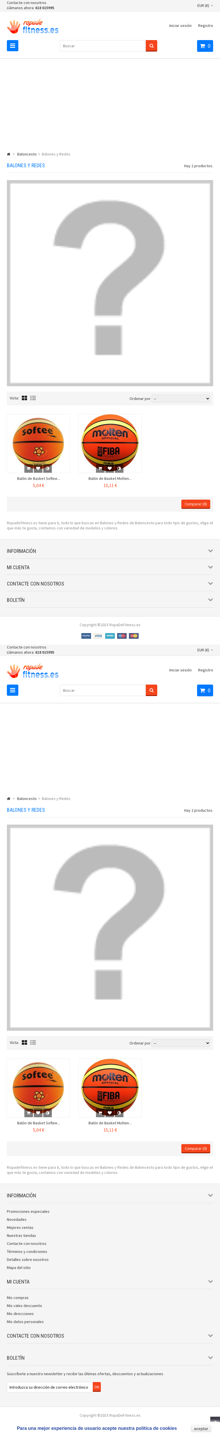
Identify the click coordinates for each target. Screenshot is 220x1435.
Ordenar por (140, 398)
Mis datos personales (25, 1321)
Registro (205, 25)
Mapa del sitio (19, 1267)
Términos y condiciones (27, 1251)
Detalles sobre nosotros (28, 1259)
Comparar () (196, 503)
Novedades (17, 1219)
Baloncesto (27, 154)
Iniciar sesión (180, 25)
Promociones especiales (28, 1211)
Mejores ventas (20, 1227)
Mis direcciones (20, 1313)
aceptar (201, 1428)
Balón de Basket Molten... (110, 478)
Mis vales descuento (24, 1305)
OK (96, 1386)
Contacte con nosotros (26, 2)
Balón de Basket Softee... (38, 478)
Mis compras (18, 1297)
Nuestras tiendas (21, 1235)
